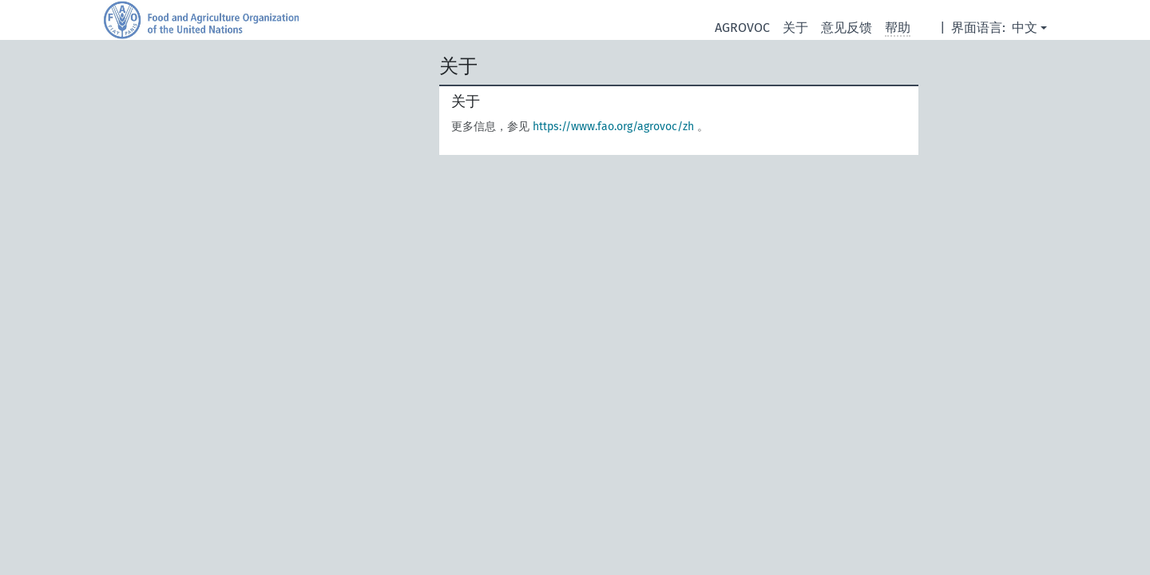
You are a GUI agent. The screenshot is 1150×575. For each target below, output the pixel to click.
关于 (795, 27)
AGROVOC (742, 27)
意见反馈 (846, 27)
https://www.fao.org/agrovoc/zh (613, 126)
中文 (1024, 27)
